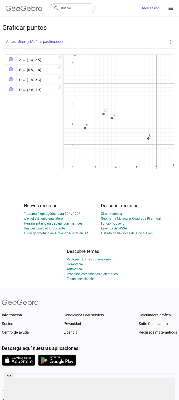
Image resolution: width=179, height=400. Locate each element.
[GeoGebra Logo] (24, 8)
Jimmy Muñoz (29, 41)
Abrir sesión (150, 8)
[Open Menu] (170, 8)
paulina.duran (54, 41)
